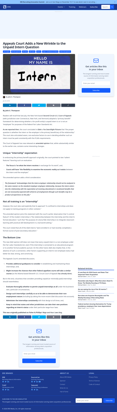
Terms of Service (94, 381)
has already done (64, 273)
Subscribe (39, 361)
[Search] (112, 7)
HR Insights (7, 51)
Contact (62, 384)
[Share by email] (53, 105)
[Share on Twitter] (39, 105)
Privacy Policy (93, 377)
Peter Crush (81, 291)
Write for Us (64, 388)
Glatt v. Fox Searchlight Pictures (49, 129)
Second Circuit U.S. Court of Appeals (57, 116)
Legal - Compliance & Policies (50, 51)
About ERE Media (65, 377)
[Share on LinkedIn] (10, 105)
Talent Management (65, 51)
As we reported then (11, 129)
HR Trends (32, 51)
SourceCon (35, 377)
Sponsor (63, 381)
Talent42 (34, 385)
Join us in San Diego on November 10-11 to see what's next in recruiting (58, 2)
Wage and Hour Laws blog (52, 312)
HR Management (16, 51)
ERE (3, 377)
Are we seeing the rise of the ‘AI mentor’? (92, 289)
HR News (25, 51)
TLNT (4, 385)
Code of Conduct (94, 384)
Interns (39, 51)
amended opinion (43, 143)
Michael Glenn (82, 276)
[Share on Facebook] (24, 105)
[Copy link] (68, 105)
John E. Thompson (14, 97)
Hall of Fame (64, 392)
